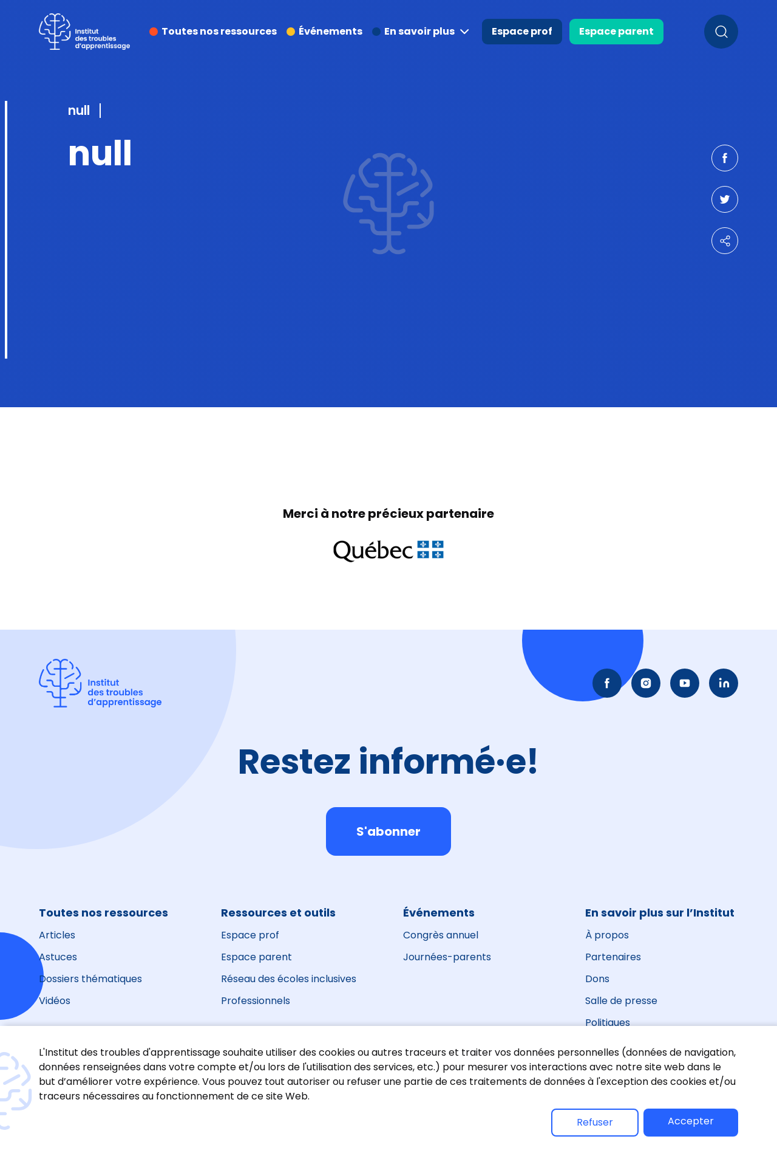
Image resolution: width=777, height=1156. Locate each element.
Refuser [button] (595, 1122)
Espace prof (522, 31)
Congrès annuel (440, 935)
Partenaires (613, 957)
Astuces (58, 957)
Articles (57, 935)
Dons (597, 979)
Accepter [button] (691, 1121)
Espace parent (616, 31)
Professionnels (255, 1001)
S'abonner (388, 831)
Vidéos (54, 1001)
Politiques (607, 1023)
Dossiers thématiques (90, 979)
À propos (607, 935)
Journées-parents (447, 957)
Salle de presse (621, 1001)
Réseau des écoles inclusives (288, 979)
